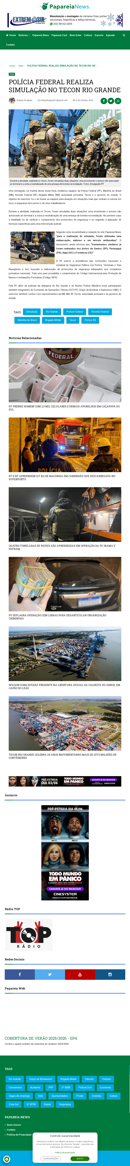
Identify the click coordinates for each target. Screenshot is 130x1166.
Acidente (35, 1087)
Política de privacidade (65, 1153)
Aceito (80, 1159)
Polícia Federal (74, 311)
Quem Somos (14, 1125)
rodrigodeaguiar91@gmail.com (53, 100)
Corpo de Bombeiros (40, 1079)
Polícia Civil (85, 1087)
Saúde (47, 1104)
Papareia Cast (59, 35)
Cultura (88, 35)
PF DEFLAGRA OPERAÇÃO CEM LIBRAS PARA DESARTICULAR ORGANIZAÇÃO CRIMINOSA (57, 617)
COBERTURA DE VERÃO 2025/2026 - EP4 (41, 1038)
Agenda (110, 35)
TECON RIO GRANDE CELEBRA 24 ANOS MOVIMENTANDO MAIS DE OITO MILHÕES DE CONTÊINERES (63, 756)
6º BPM (31, 1104)
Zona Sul (13, 1104)
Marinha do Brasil (27, 320)
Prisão (79, 1095)
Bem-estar (75, 35)
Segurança (65, 1104)
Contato (10, 44)
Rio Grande (52, 311)
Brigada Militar (53, 320)
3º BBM (66, 1087)
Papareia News (40, 35)
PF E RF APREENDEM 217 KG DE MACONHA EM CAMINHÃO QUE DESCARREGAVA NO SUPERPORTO (62, 477)
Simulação (32, 311)
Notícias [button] (24, 35)
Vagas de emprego (19, 1095)
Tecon (73, 320)
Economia (105, 1087)
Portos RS (90, 320)
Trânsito (89, 1079)
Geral (20, 66)
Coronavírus (15, 1087)
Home (11, 35)
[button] (124, 35)
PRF (50, 1087)
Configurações (50, 1159)
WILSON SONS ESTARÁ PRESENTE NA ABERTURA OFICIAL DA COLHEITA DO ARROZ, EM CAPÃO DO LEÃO (64, 686)
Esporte (99, 35)
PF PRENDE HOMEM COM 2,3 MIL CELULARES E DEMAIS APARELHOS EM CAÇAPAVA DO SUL (64, 408)
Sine (40, 1095)
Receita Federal (100, 311)
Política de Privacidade (19, 1134)
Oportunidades (59, 1095)
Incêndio (96, 1095)
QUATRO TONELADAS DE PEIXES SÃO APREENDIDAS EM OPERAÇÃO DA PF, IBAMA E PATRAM (62, 547)
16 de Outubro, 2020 (83, 100)
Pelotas (106, 1079)
